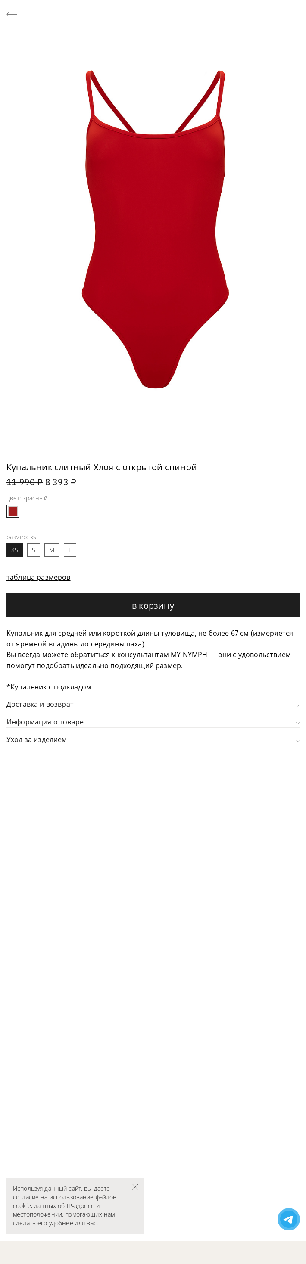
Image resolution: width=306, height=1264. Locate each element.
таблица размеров (38, 577)
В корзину (153, 605)
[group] (153, 229)
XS (14, 550)
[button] (27, 453)
